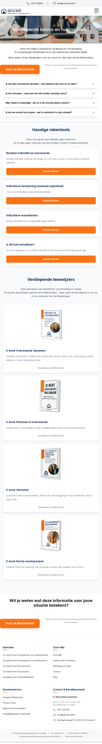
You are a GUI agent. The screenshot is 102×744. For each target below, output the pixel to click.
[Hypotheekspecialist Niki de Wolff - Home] (25, 11)
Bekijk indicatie (51, 171)
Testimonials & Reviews (64, 661)
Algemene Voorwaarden (14, 708)
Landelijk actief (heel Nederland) (18, 677)
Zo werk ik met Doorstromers (17, 666)
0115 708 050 (63, 710)
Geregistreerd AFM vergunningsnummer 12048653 (39, 737)
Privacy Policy (9, 703)
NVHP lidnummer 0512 (74, 737)
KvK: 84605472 (57, 734)
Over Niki (57, 655)
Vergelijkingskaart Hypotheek (16, 714)
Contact (57, 672)
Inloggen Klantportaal (13, 697)
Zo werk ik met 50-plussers (16, 672)
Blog (55, 677)
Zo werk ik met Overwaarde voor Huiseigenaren (25, 655)
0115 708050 (35, 3)
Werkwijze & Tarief (62, 666)
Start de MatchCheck (20, 69)
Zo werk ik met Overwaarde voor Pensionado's (25, 661)
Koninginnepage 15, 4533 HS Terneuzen (76, 720)
